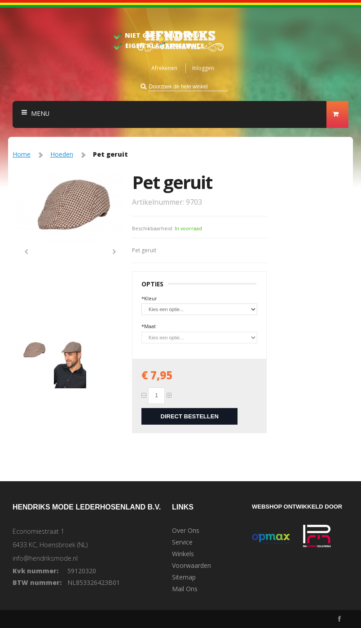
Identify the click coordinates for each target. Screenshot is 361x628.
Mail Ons (185, 589)
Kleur (149, 298)
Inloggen (203, 68)
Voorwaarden (191, 566)
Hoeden (61, 154)
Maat (148, 326)
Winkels (183, 554)
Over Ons (185, 531)
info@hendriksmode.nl (45, 558)
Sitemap (184, 577)
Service (182, 542)
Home (22, 154)
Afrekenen (164, 68)
